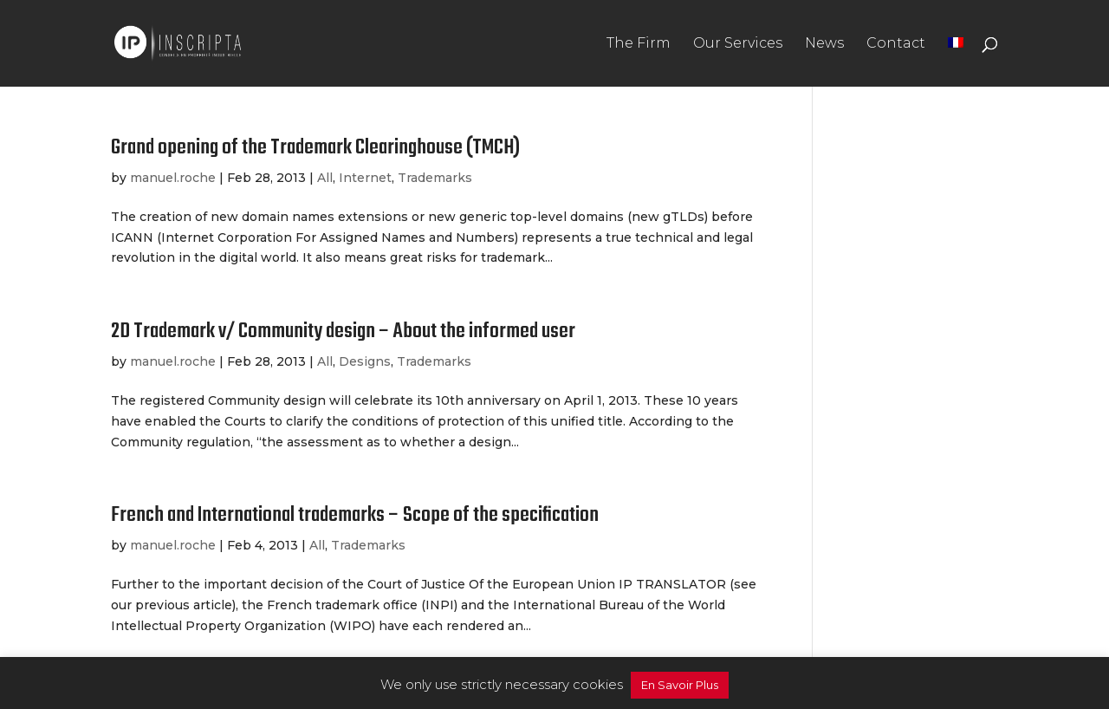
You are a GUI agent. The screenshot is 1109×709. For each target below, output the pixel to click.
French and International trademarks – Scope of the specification (355, 515)
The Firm (638, 44)
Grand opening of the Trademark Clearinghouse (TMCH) (315, 148)
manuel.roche (173, 177)
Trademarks (435, 177)
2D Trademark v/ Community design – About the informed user (343, 331)
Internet (365, 177)
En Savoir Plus (679, 685)
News (824, 44)
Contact (895, 44)
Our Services (737, 44)
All (325, 177)
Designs (365, 361)
